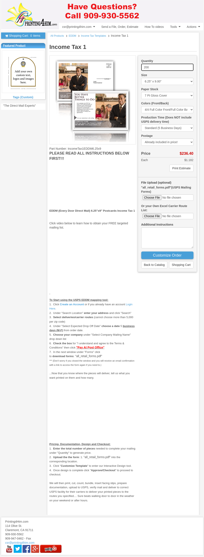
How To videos (154, 26)
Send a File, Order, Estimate (119, 26)
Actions (191, 26)
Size (144, 75)
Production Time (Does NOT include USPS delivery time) (166, 119)
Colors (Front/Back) (155, 103)
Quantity (147, 61)
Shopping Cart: (23, 35)
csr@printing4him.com (76, 26)
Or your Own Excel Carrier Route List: (164, 208)
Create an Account (72, 304)
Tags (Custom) (23, 97)
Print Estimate (181, 168)
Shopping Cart (181, 264)
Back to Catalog (154, 264)
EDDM (72, 35)
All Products (57, 35)
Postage (147, 135)
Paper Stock (149, 89)
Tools (173, 26)
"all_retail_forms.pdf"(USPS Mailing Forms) (166, 189)
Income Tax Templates (93, 35)
